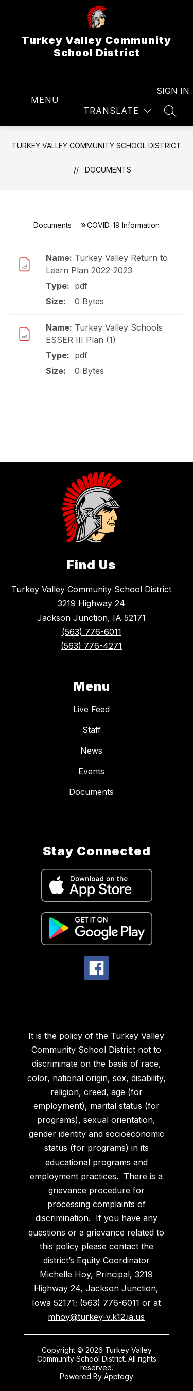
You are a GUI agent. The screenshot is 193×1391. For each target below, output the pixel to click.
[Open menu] (37, 99)
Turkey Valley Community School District (96, 145)
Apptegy (118, 1376)
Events (91, 771)
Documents (108, 169)
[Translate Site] (117, 110)
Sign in (166, 91)
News (91, 750)
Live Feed (91, 709)
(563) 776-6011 (91, 632)
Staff (91, 730)
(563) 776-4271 (91, 645)
